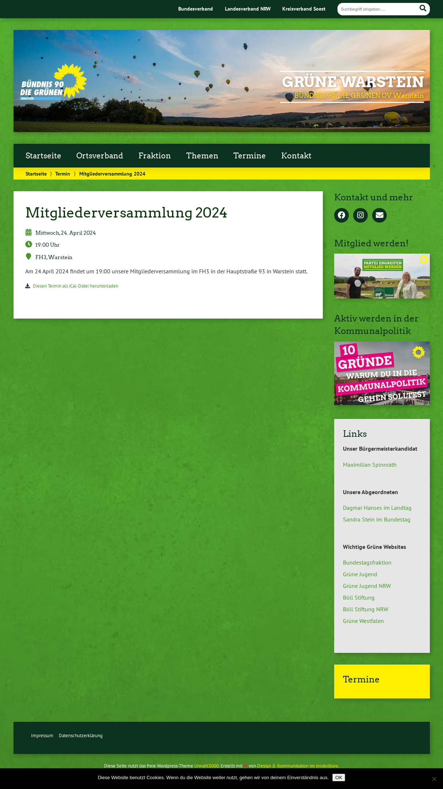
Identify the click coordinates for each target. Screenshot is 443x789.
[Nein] (434, 778)
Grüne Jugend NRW (367, 585)
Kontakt (296, 156)
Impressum (42, 735)
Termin (62, 173)
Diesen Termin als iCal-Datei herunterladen (75, 286)
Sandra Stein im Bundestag (376, 519)
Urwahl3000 (206, 766)
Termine (249, 156)
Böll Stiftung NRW (365, 609)
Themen (202, 156)
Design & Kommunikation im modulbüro (297, 766)
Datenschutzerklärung (81, 735)
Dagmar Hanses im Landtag (377, 507)
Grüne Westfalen (363, 620)
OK (338, 777)
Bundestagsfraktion (367, 562)
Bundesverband (195, 8)
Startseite (43, 156)
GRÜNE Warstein (353, 82)
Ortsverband (99, 156)
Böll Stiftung (359, 597)
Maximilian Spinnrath (370, 464)
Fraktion (154, 156)
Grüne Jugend (360, 574)
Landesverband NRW (248, 8)
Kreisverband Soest (303, 8)
